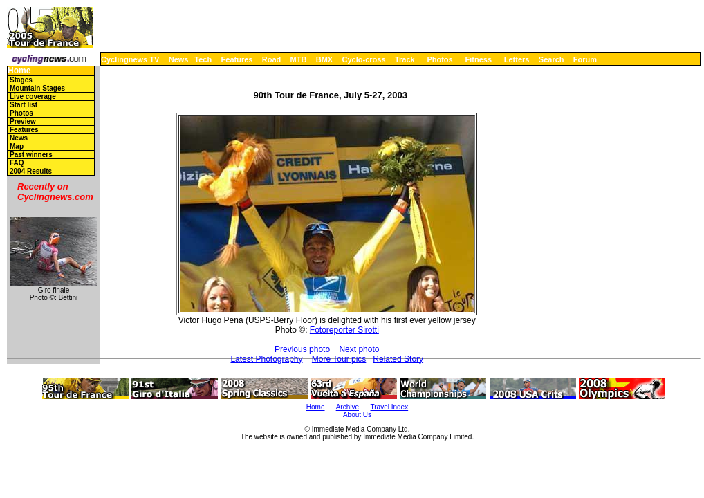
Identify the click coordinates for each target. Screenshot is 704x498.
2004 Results (31, 171)
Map (17, 146)
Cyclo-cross (364, 59)
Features (237, 59)
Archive (347, 407)
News (179, 59)
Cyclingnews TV (130, 59)
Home (19, 70)
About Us (357, 414)
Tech (203, 59)
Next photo (359, 349)
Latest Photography (266, 359)
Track (405, 59)
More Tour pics (339, 359)
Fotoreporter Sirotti (344, 330)
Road (271, 59)
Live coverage (33, 96)
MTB (298, 59)
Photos (439, 59)
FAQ (17, 163)
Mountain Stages (37, 88)
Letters (517, 59)
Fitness (478, 59)
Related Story (398, 359)
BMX (324, 59)
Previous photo (302, 349)
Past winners (31, 154)
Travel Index (390, 407)
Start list (23, 105)
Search (551, 59)
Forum (585, 59)
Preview (23, 121)
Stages (21, 80)
